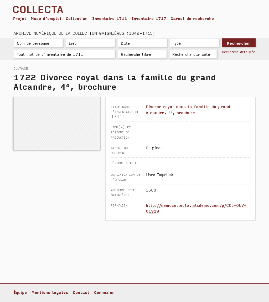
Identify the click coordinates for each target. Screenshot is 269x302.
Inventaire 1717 (148, 18)
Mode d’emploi (46, 18)
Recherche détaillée (238, 52)
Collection (76, 18)
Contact (81, 292)
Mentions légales (50, 292)
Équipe (20, 292)
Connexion (104, 292)
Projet (19, 18)
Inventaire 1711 (109, 18)
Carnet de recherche (192, 18)
